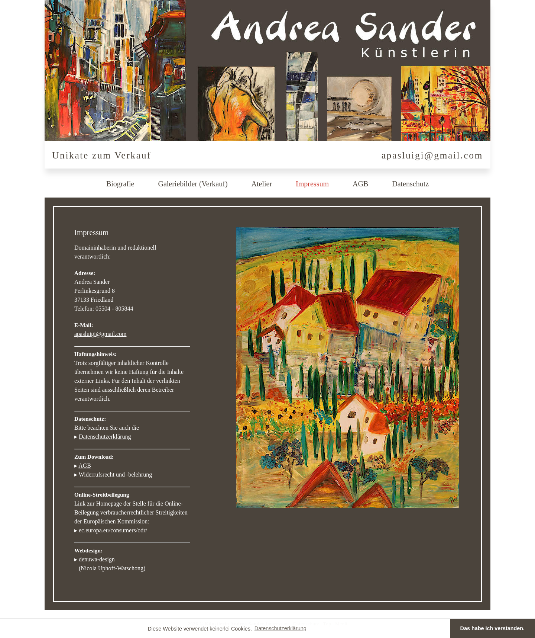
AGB (360, 184)
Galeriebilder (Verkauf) (192, 184)
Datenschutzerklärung (105, 436)
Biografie (120, 184)
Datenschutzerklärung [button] (280, 628)
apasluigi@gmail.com (432, 155)
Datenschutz (410, 184)
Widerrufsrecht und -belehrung (115, 474)
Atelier (262, 184)
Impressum (312, 184)
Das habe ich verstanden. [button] (492, 628)
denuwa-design (97, 559)
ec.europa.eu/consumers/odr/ (113, 530)
